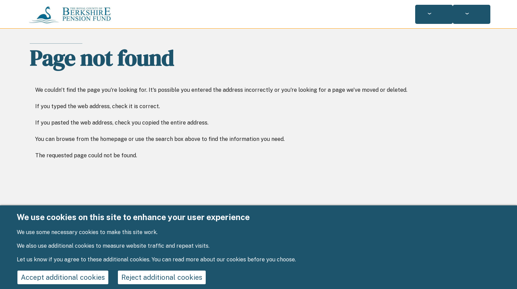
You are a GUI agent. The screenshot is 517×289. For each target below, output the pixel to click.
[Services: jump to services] (434, 14)
